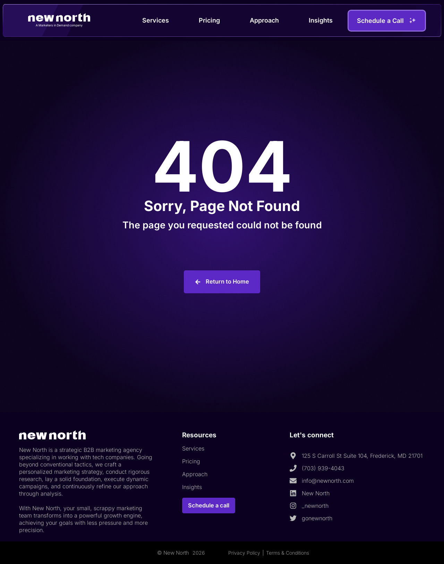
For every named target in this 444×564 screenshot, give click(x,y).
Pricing (209, 20)
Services (155, 20)
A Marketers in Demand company (59, 25)
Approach (264, 20)
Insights (321, 20)
